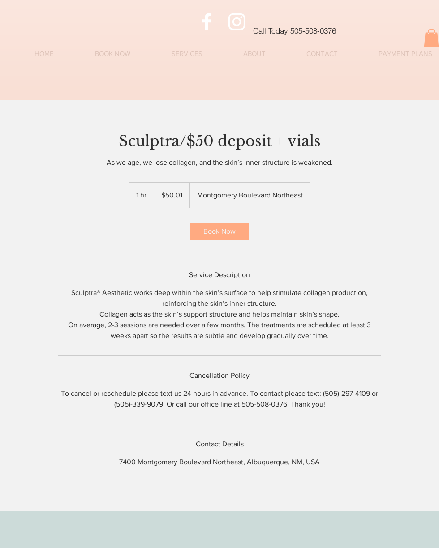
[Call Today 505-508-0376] (342, 30)
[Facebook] (206, 21)
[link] (219, 231)
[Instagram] (236, 21)
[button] (431, 38)
